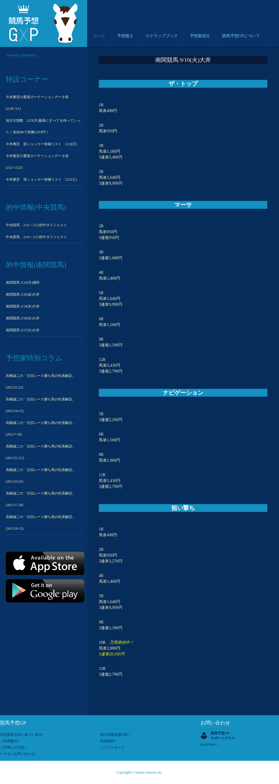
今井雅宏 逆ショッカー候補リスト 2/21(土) (41, 179)
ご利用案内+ (9, 741)
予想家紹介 (200, 36)
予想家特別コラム (34, 358)
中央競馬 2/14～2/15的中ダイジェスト (36, 237)
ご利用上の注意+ (13, 747)
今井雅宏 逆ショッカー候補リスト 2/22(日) (41, 144)
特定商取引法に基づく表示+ (22, 735)
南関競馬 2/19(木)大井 (23, 306)
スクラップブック (161, 36)
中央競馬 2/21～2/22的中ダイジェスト (36, 225)
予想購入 (125, 36)
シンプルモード (112, 747)
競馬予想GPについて (241, 36)
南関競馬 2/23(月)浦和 (23, 282)
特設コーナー (27, 79)
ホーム (99, 36)
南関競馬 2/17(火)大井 (23, 330)
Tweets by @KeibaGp (21, 55)
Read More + (210, 744)
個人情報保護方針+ (115, 735)
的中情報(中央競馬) (36, 207)
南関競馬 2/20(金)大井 (23, 294)
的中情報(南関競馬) (36, 265)
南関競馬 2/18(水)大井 (23, 318)
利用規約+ (108, 741)
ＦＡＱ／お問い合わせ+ (18, 754)
